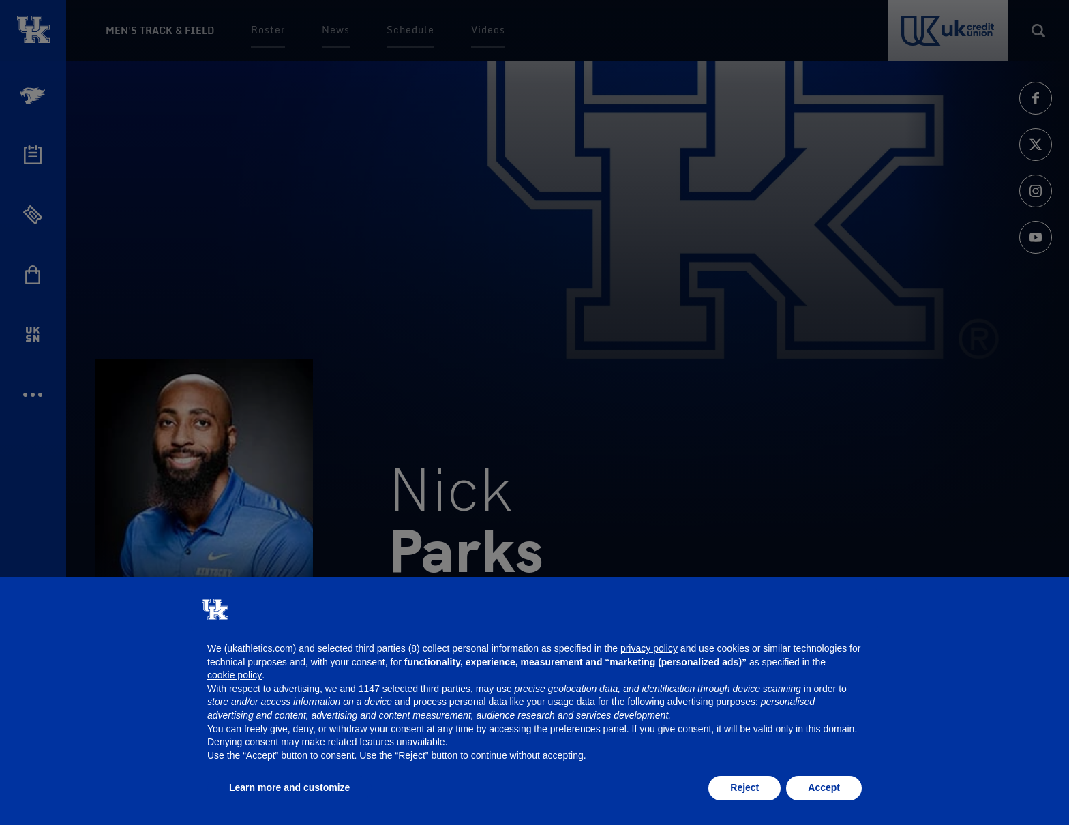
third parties (445, 688)
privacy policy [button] (649, 648)
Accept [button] (824, 787)
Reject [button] (744, 787)
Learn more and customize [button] (289, 787)
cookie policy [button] (234, 675)
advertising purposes (711, 701)
